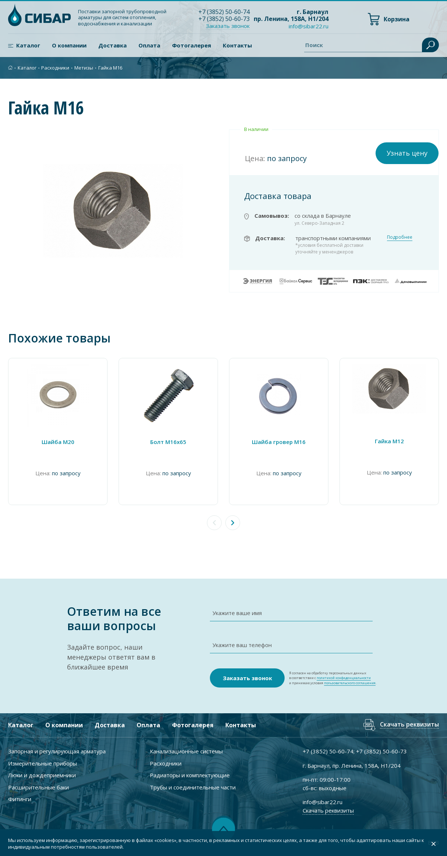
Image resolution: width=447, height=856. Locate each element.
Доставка (112, 45)
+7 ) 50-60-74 (224, 12)
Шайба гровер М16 (279, 441)
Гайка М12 (389, 441)
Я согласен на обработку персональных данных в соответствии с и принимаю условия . (332, 678)
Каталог (28, 45)
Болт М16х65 (168, 441)
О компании (69, 45)
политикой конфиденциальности (344, 677)
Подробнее (399, 237)
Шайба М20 (58, 441)
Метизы (83, 67)
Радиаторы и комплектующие (190, 775)
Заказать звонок (228, 25)
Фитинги (19, 799)
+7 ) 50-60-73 (224, 19)
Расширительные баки (38, 787)
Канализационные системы (186, 751)
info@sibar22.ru (308, 26)
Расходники (55, 67)
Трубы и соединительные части (193, 787)
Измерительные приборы (42, 763)
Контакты (237, 45)
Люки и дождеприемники (42, 775)
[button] (232, 522)
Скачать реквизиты (409, 724)
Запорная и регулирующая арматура (57, 751)
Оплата (149, 45)
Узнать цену (407, 153)
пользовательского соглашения (350, 683)
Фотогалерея (191, 45)
